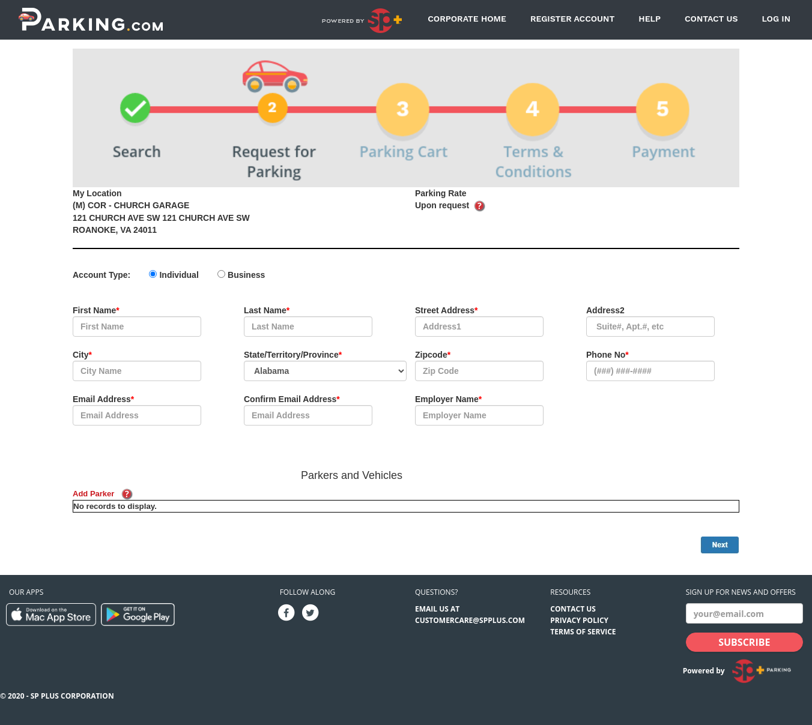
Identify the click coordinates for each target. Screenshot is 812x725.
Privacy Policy (579, 620)
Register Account (572, 18)
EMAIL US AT (437, 609)
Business (246, 275)
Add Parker (93, 493)
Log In (776, 18)
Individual (178, 275)
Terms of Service (583, 632)
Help (649, 18)
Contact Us (711, 18)
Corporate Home (467, 18)
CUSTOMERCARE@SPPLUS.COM (470, 620)
